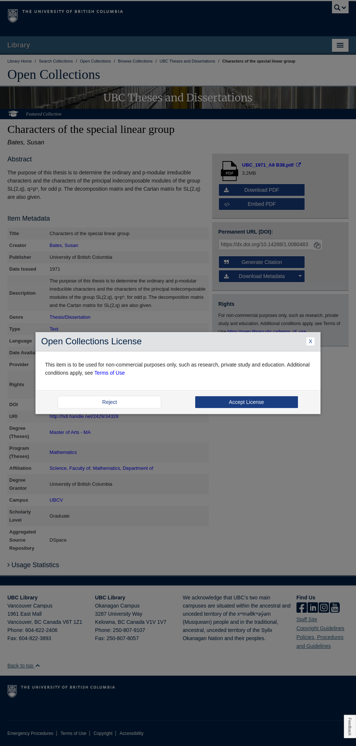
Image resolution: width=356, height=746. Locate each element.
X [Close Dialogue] (310, 341)
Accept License (246, 402)
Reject (109, 402)
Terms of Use (109, 373)
